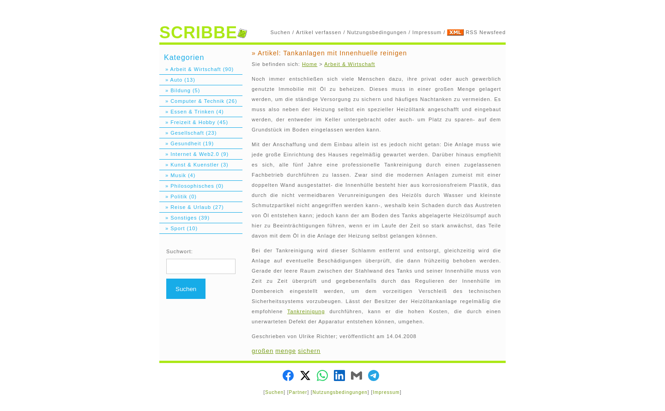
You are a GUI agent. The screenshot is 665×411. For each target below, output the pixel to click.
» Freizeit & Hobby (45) (193, 122)
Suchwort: (179, 251)
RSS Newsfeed (486, 32)
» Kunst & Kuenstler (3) (194, 164)
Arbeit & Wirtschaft (349, 64)
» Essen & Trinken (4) (191, 111)
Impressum (426, 32)
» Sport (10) (178, 228)
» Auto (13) (177, 80)
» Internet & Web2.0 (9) (194, 154)
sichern (309, 350)
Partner (298, 392)
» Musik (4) (177, 175)
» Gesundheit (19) (186, 143)
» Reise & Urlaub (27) (191, 207)
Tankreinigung (306, 311)
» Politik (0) (178, 196)
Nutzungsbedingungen (377, 32)
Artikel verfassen (318, 32)
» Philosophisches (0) (191, 186)
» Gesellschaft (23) (188, 133)
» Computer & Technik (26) (198, 101)
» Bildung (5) (179, 90)
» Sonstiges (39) (184, 217)
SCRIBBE (203, 32)
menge (285, 350)
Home (309, 64)
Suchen (280, 32)
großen (262, 350)
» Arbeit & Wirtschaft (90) (196, 69)
